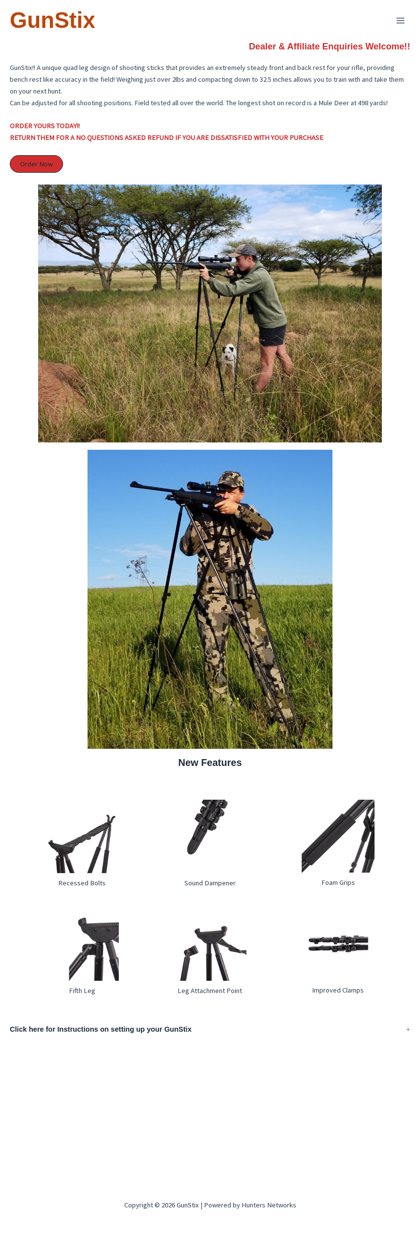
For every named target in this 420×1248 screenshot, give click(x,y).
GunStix (52, 20)
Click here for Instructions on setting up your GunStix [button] (101, 1041)
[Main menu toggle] (400, 20)
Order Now (37, 176)
